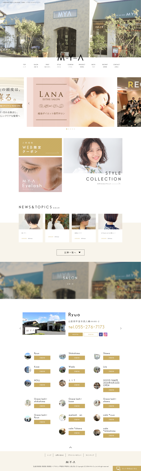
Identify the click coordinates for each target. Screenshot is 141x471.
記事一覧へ (71, 252)
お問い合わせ (60, 455)
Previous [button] (28, 103)
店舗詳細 (91, 334)
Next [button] (112, 103)
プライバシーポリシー (74, 455)
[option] (70, 28)
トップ (49, 455)
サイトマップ (90, 455)
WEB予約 (75, 334)
